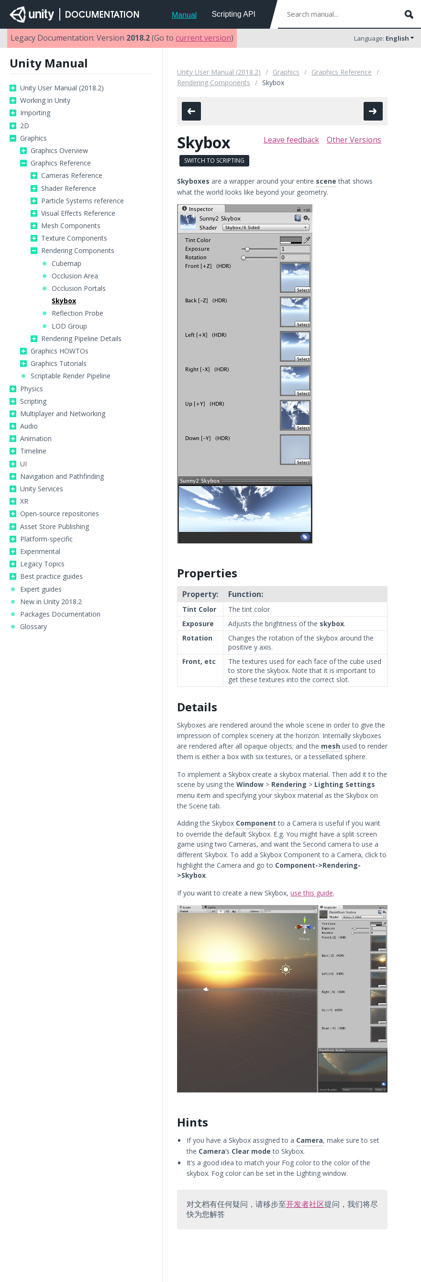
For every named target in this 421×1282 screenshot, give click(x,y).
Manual (184, 15)
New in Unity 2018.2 (51, 601)
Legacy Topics (42, 564)
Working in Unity (45, 100)
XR (24, 501)
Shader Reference (68, 188)
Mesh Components (70, 225)
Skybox (64, 301)
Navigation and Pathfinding (62, 476)
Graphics (33, 138)
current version (203, 38)
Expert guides (41, 589)
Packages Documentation (60, 614)
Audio (29, 426)
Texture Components (74, 238)
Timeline (33, 451)
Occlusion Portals (79, 288)
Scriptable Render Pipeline (71, 376)
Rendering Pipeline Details (81, 338)
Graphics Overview (59, 150)
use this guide (311, 892)
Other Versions (354, 139)
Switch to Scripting (214, 160)
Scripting (33, 401)
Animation (36, 438)
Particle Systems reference (82, 201)
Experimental (40, 551)
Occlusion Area (75, 276)
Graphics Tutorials (59, 363)
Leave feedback (291, 139)
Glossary (33, 626)
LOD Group (69, 326)
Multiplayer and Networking (62, 413)
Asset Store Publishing (54, 526)
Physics (31, 389)
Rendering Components (77, 250)
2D (24, 126)
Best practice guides (51, 576)
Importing (35, 113)
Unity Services (41, 489)
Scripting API (233, 14)
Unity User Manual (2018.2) (62, 88)
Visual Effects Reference (78, 213)
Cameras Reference (71, 175)
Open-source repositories (59, 513)
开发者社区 (305, 1204)
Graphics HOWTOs (60, 351)
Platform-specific (46, 539)
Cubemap (66, 263)
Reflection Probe (77, 313)
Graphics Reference (61, 163)
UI (23, 464)
